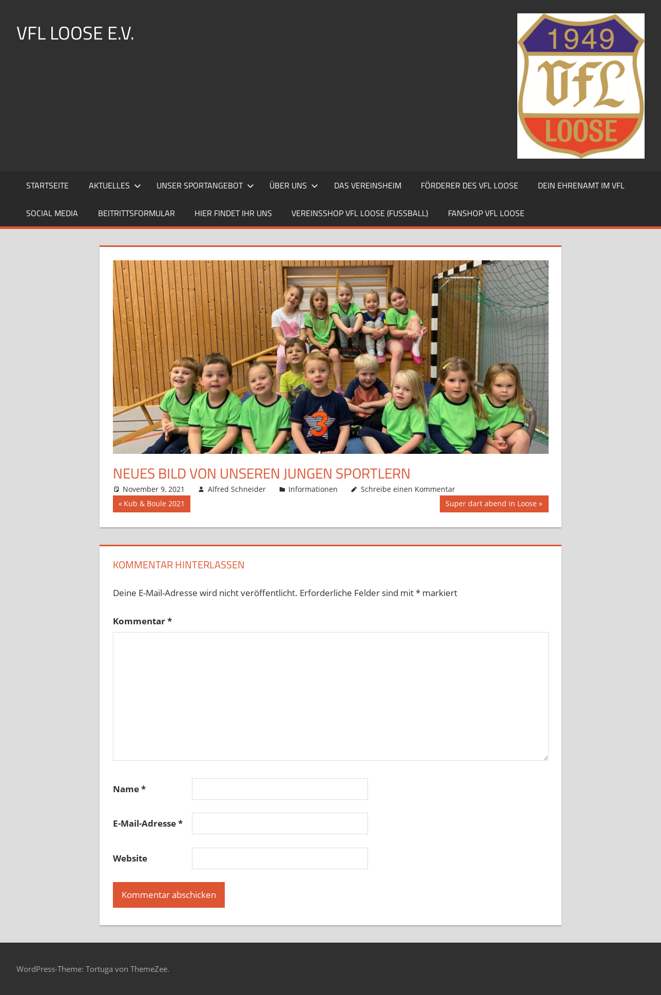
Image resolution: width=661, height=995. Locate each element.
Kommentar (142, 621)
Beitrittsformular (136, 213)
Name (129, 789)
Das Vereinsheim (367, 185)
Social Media (52, 213)
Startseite (47, 185)
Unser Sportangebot (205, 185)
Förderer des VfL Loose (469, 185)
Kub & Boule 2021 (154, 504)
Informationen (313, 489)
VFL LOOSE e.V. (75, 32)
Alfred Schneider (237, 489)
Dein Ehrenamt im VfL (581, 185)
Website (130, 858)
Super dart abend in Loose (491, 504)
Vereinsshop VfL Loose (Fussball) (359, 213)
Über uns (293, 185)
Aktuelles (115, 185)
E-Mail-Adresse (148, 823)
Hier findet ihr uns (233, 213)
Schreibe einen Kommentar (408, 489)
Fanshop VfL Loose (486, 213)
